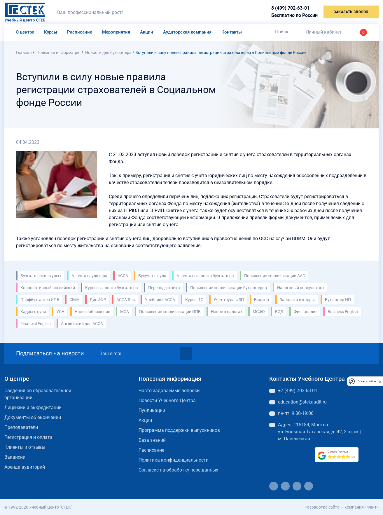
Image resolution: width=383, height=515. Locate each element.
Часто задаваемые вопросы (169, 390)
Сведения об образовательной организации (37, 394)
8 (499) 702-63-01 (290, 8)
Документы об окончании (32, 417)
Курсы (50, 32)
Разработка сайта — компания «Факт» (342, 507)
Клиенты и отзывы (24, 447)
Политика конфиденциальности (174, 460)
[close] (380, 381)
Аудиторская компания (187, 32)
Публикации (152, 410)
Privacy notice (367, 381)
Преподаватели (21, 427)
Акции (146, 32)
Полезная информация (170, 378)
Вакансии (14, 457)
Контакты (231, 32)
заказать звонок (351, 12)
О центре (25, 32)
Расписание (79, 32)
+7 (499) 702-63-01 (297, 390)
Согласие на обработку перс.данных (178, 470)
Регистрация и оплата (28, 437)
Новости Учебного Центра (167, 400)
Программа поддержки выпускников (179, 430)
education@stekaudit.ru (302, 402)
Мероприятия (116, 32)
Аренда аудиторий (24, 467)
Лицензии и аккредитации (33, 407)
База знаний (152, 440)
